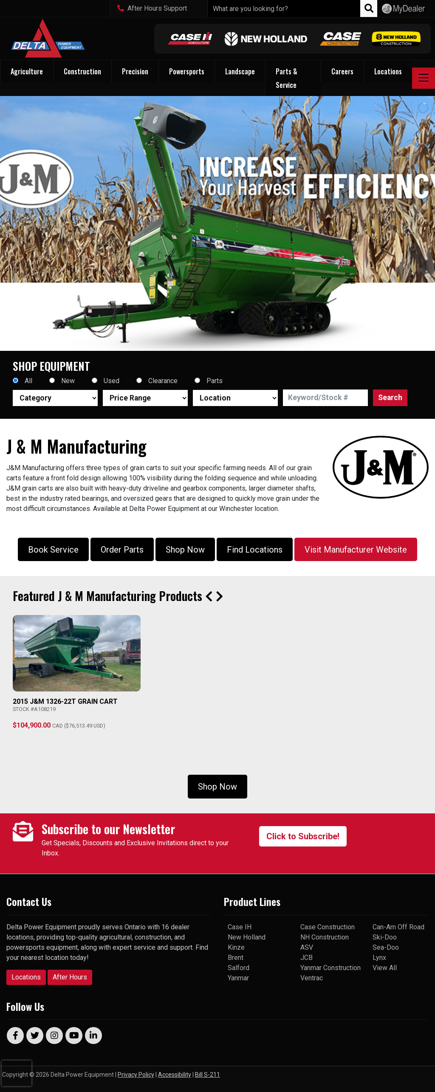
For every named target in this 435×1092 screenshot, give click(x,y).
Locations (26, 977)
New (68, 381)
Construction (82, 71)
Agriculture (27, 71)
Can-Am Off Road (398, 927)
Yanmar (238, 978)
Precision (135, 71)
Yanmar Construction (330, 968)
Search (390, 397)
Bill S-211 (207, 1074)
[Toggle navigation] (423, 78)
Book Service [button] (53, 550)
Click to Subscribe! (302, 836)
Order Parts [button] (122, 550)
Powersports (186, 71)
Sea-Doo (386, 947)
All (28, 381)
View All (385, 968)
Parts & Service (286, 78)
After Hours (70, 977)
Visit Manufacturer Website (356, 550)
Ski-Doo (385, 937)
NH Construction (324, 937)
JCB (306, 958)
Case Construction (327, 927)
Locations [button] (388, 71)
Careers (342, 71)
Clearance (163, 381)
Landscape (240, 71)
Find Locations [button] (254, 550)
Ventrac (311, 978)
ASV (306, 947)
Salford (238, 968)
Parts (214, 381)
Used (111, 381)
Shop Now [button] (185, 550)
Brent (235, 958)
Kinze (236, 947)
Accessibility (174, 1074)
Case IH (239, 927)
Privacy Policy (136, 1074)
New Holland (247, 937)
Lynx (379, 958)
